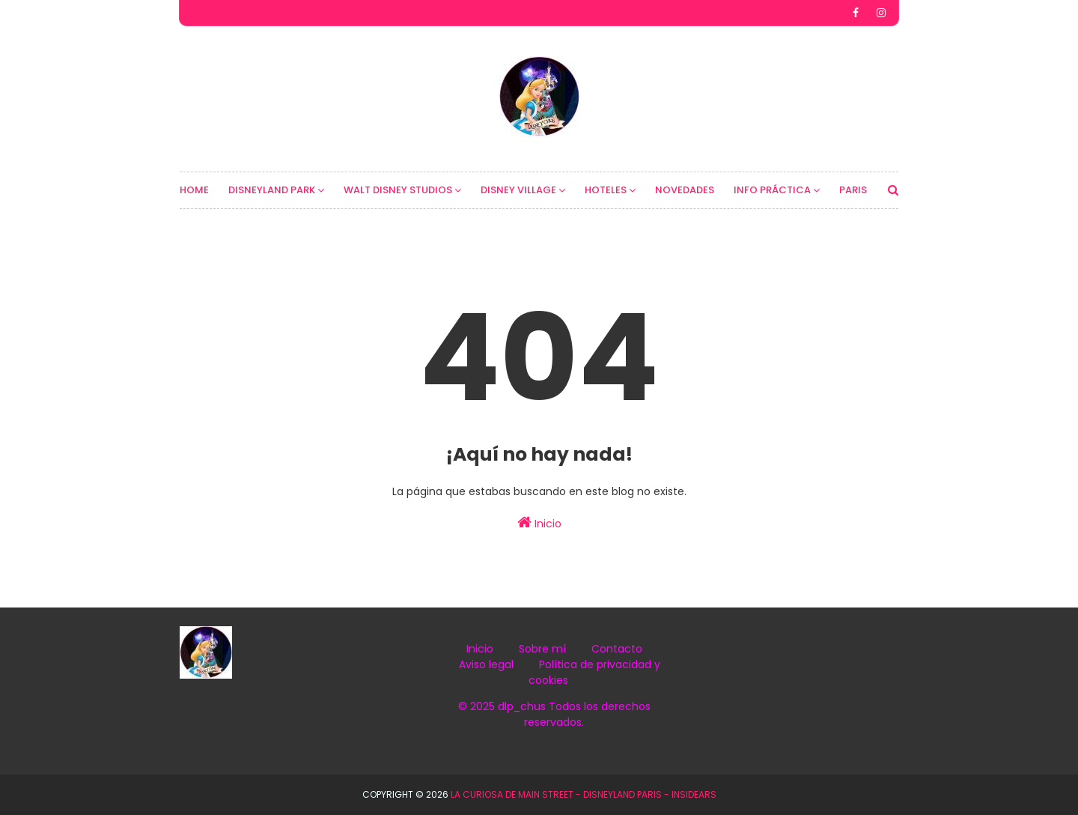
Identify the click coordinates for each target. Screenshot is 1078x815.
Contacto (616, 648)
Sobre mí (542, 648)
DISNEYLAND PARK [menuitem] (271, 190)
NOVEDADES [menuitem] (684, 190)
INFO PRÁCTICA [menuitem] (772, 190)
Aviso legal (486, 664)
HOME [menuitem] (194, 190)
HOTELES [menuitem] (606, 190)
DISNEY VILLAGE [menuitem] (518, 190)
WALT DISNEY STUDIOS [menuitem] (398, 190)
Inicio (539, 523)
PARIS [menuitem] (853, 190)
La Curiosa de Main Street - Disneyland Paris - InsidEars (583, 794)
